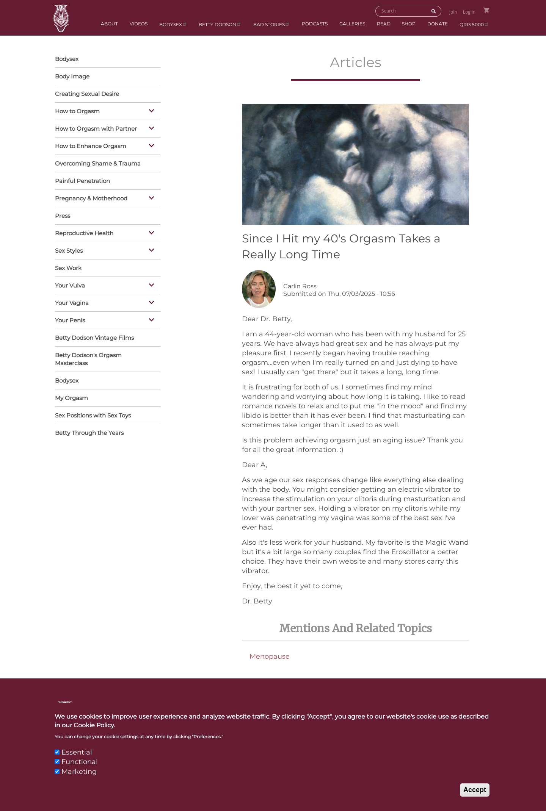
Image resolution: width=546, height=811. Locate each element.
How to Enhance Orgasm (106, 146)
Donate (437, 24)
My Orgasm (71, 398)
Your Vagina (106, 303)
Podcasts (315, 24)
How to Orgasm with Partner (106, 129)
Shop (409, 24)
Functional (79, 765)
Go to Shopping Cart (486, 10)
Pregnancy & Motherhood (106, 199)
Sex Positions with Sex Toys (93, 415)
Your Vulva (106, 286)
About (109, 24)
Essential (76, 756)
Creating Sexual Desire (87, 93)
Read (384, 24)
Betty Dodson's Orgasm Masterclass (88, 359)
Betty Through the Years (89, 432)
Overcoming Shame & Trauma (98, 163)
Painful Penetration (82, 180)
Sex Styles (106, 251)
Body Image (72, 76)
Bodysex (173, 24)
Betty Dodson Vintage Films (94, 337)
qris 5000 (474, 24)
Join (453, 12)
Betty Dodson (220, 24)
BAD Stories (271, 24)
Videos (138, 24)
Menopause (269, 656)
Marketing (79, 775)
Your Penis (106, 321)
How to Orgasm (106, 112)
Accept (474, 793)
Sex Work (68, 268)
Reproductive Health (106, 234)
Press (62, 215)
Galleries (352, 24)
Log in (469, 12)
